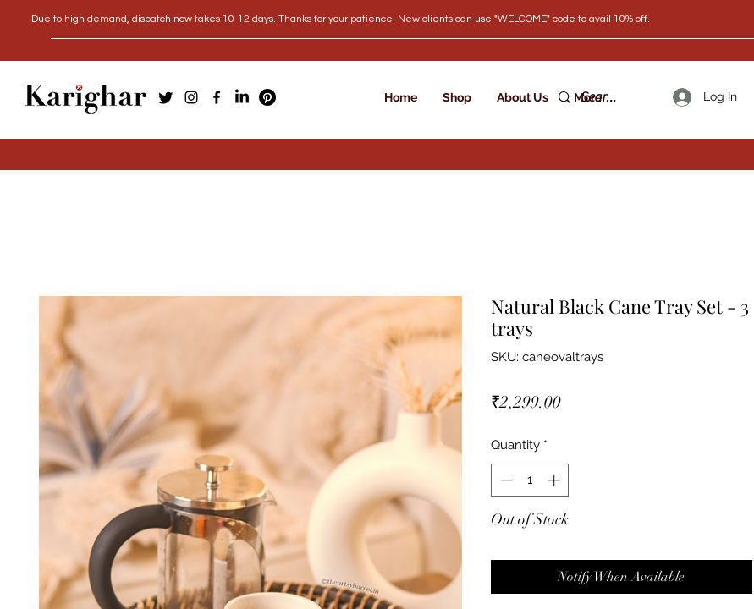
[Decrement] (504, 480)
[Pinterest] (267, 97)
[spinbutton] (530, 480)
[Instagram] (191, 97)
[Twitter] (165, 97)
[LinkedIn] (242, 97)
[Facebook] (216, 97)
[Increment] (555, 480)
